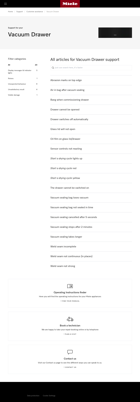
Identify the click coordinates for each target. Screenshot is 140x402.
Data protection (33, 396)
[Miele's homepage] (70, 4)
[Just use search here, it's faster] (91, 67)
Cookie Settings (49, 396)
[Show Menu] (5, 3)
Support (19, 12)
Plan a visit (70, 334)
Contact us (70, 367)
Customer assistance (34, 12)
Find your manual (70, 301)
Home (10, 12)
